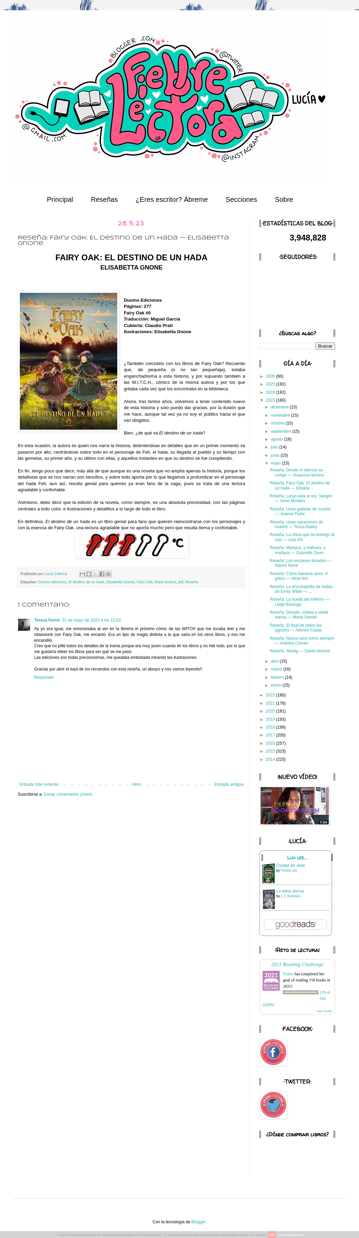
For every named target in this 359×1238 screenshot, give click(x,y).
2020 (271, 711)
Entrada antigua (228, 784)
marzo (277, 669)
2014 (271, 759)
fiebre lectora (165, 582)
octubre (278, 423)
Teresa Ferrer (47, 620)
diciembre (280, 407)
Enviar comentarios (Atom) (68, 794)
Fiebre (288, 974)
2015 (271, 751)
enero (276, 685)
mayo (276, 463)
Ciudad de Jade (290, 865)
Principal (60, 199)
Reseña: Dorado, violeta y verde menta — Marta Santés (299, 615)
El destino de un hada (86, 582)
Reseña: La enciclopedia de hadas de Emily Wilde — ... (301, 589)
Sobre (284, 199)
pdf (180, 582)
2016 (271, 743)
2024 (271, 392)
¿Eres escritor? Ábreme (172, 199)
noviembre (281, 415)
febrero (278, 677)
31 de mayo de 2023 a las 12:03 (91, 620)
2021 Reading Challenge (297, 964)
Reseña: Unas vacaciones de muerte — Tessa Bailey (296, 524)
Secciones (241, 199)
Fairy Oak (145, 582)
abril (275, 661)
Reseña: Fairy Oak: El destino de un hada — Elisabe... (300, 485)
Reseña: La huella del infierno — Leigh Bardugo (299, 602)
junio (276, 455)
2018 (271, 727)
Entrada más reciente (38, 784)
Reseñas (104, 199)
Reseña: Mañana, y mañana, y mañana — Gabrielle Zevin (297, 550)
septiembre (281, 431)
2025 (271, 384)
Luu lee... (297, 857)
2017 (271, 735)
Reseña (191, 582)
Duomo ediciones (52, 582)
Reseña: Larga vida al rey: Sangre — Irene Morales (301, 498)
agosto (277, 439)
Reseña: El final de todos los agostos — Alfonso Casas (296, 628)
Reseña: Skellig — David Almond (300, 651)
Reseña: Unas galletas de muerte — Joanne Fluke (300, 511)
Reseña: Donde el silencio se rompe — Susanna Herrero (297, 472)
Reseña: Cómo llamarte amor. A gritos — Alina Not (299, 576)
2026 (271, 376)
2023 (271, 400)
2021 (271, 703)
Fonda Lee (289, 870)
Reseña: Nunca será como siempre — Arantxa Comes (302, 641)
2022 (271, 695)
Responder (44, 677)
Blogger (198, 1222)
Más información (292, 1235)
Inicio (136, 784)
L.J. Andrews (290, 896)
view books (324, 1011)
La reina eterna (290, 891)
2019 (271, 719)
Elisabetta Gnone (120, 582)
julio (275, 447)
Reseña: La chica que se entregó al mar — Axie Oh (302, 537)
